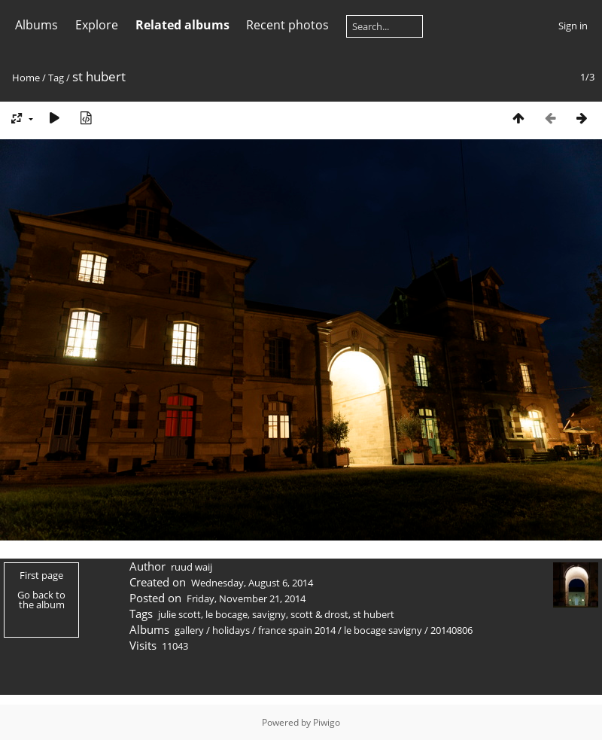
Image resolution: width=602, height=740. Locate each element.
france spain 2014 (297, 630)
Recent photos (287, 25)
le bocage (226, 614)
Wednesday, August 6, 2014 (252, 582)
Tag (56, 77)
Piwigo (326, 722)
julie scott (179, 614)
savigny (269, 614)
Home (26, 77)
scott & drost (319, 614)
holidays (231, 630)
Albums (36, 25)
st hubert (373, 614)
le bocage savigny (383, 630)
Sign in (573, 25)
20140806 (451, 630)
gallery (189, 630)
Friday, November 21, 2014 (246, 598)
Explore (96, 25)
